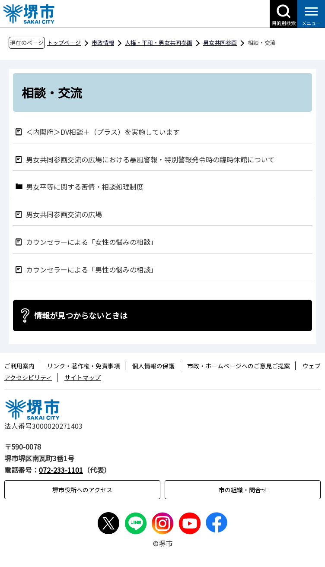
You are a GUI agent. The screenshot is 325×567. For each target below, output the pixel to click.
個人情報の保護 (153, 365)
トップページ (64, 42)
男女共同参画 (220, 42)
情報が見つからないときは (80, 315)
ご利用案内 (19, 365)
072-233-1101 (61, 470)
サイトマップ (82, 377)
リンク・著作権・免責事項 (83, 365)
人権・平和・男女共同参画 (158, 42)
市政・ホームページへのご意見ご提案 (238, 365)
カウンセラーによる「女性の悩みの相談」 (91, 242)
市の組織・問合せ (243, 489)
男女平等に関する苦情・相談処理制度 (84, 186)
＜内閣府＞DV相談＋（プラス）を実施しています (103, 131)
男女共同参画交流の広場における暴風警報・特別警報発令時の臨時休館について (150, 159)
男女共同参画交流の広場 (64, 214)
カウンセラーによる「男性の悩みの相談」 (91, 269)
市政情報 (103, 42)
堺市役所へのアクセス (82, 489)
